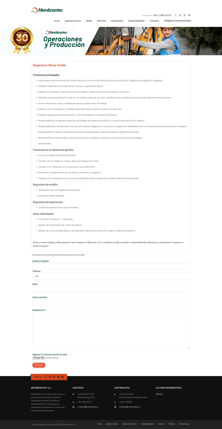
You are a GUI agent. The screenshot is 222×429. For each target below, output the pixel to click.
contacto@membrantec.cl (88, 407)
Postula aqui (184, 424)
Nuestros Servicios (129, 424)
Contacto (154, 21)
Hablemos (38, 376)
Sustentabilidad (136, 21)
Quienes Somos (73, 21)
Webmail (159, 394)
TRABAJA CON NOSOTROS (177, 21)
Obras (89, 21)
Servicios (101, 21)
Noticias (172, 424)
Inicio (57, 21)
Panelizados (117, 21)
